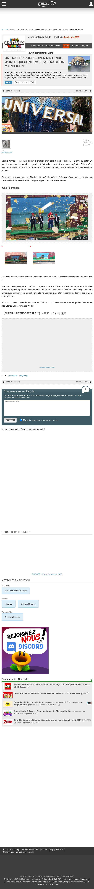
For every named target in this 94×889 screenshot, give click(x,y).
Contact (44, 849)
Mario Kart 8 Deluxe (16, 591)
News (66, 45)
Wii (65, 882)
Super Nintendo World (39, 37)
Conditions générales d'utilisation (18, 852)
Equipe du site (56, 849)
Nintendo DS (57, 882)
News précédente (12, 91)
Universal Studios (28, 604)
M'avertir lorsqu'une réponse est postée (39, 420)
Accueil (5, 29)
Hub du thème (36, 45)
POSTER (10, 420)
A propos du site (10, 849)
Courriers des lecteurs (29, 849)
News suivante (82, 91)
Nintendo (8, 604)
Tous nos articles (50, 884)
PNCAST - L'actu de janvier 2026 (47, 574)
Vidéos (84, 45)
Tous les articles (53, 45)
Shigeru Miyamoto (12, 617)
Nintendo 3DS (44, 882)
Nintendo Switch (50, 879)
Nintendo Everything (18, 375)
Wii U (34, 882)
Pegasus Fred (7, 152)
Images (75, 45)
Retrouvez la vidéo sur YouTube (47, 367)
